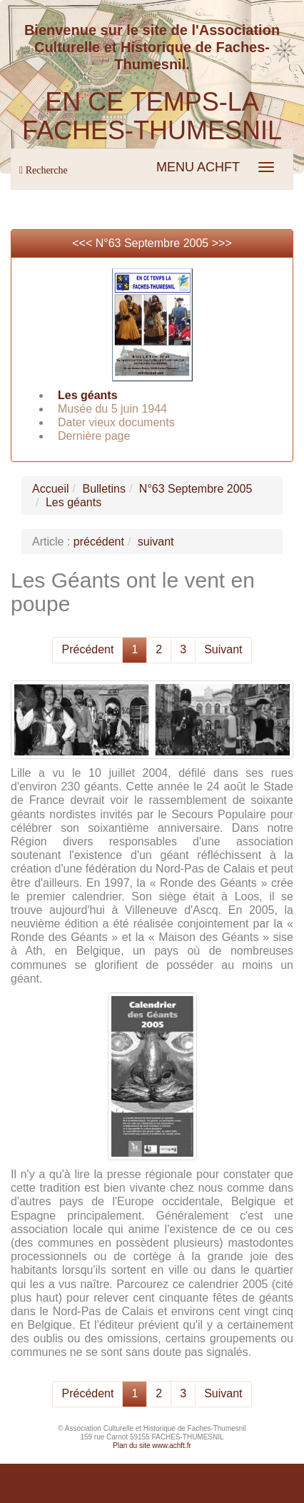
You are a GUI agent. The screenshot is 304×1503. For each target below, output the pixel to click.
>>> (222, 243)
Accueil (50, 489)
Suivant (223, 649)
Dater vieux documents (116, 422)
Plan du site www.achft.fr (152, 1445)
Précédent (87, 649)
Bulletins (103, 489)
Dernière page (94, 436)
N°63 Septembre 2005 (152, 243)
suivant (156, 542)
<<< (83, 243)
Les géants (88, 395)
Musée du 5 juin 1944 (112, 409)
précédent (99, 542)
